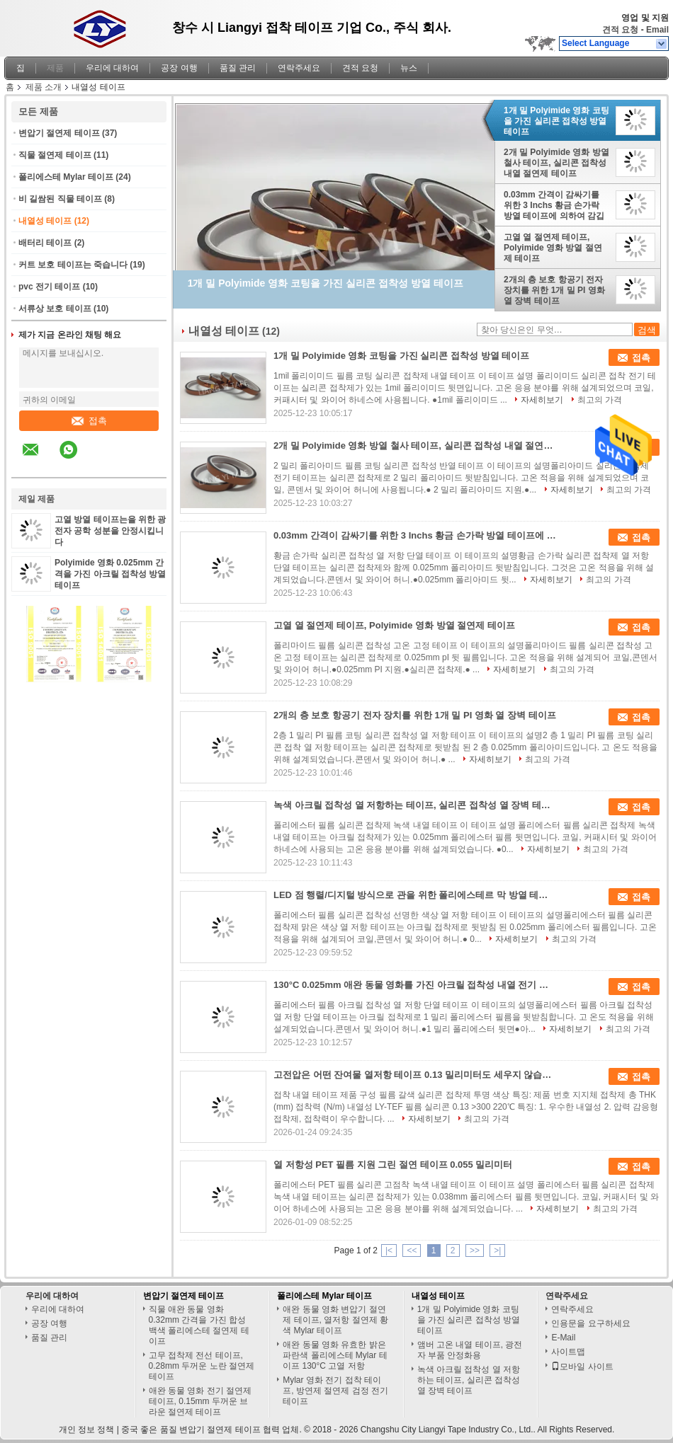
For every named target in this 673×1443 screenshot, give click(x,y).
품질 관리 (238, 68)
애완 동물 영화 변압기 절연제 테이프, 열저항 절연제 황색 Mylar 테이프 (335, 1319)
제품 (55, 68)
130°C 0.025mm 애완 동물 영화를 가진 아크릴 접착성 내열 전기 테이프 (415, 984)
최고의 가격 (599, 400)
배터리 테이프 (45, 243)
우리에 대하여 (112, 68)
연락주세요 (299, 68)
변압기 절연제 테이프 (59, 133)
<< (412, 1250)
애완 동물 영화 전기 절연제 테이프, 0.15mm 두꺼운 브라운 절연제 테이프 (200, 1401)
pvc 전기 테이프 (49, 287)
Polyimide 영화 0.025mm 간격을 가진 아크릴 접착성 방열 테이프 (110, 574)
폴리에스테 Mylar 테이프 (65, 177)
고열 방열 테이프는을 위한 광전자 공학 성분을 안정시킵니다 (110, 530)
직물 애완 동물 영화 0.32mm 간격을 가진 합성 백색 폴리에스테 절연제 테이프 (199, 1325)
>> (475, 1250)
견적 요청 (620, 30)
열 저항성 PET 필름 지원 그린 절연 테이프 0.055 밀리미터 (392, 1164)
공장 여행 (179, 68)
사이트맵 (568, 1352)
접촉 (89, 420)
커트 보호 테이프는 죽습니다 (73, 265)
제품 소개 (44, 87)
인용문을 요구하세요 (590, 1323)
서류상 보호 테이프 (54, 309)
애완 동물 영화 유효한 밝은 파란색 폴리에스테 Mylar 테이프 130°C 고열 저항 (335, 1355)
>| (497, 1250)
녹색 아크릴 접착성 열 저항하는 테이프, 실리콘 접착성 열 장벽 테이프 (415, 805)
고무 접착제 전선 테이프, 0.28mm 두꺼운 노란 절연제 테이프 (201, 1365)
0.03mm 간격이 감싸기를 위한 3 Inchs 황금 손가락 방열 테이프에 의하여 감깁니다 (554, 205)
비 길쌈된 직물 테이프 (60, 199)
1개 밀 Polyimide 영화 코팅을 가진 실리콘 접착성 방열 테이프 (556, 121)
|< (388, 1250)
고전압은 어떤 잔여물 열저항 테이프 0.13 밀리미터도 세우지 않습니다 (415, 1074)
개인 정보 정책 (87, 1430)
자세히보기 (542, 400)
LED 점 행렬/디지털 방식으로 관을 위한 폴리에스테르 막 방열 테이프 (415, 895)
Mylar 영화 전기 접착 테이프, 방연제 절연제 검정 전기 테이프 (335, 1390)
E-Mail (563, 1338)
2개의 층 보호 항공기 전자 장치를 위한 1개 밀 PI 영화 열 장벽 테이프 (554, 290)
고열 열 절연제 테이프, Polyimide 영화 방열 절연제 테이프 (553, 247)
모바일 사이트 (582, 1367)
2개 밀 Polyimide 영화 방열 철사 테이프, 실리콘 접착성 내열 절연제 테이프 (556, 162)
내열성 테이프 (45, 221)
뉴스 (408, 68)
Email (657, 30)
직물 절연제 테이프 (54, 155)
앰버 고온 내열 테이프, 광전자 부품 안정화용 (470, 1350)
